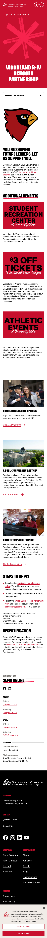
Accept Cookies (23, 933)
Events (26, 866)
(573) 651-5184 (10, 713)
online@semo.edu (11, 727)
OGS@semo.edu (10, 735)
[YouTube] (26, 837)
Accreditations (30, 877)
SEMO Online (13, 680)
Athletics (27, 860)
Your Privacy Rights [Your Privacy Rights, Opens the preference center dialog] (23, 926)
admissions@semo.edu (15, 607)
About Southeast (13, 494)
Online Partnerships (19, 14)
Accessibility (9, 901)
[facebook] (4, 688)
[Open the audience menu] (36, 4)
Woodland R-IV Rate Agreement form (23, 645)
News (26, 855)
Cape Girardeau (11, 855)
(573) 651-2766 (10, 705)
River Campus (10, 860)
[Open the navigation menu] (41, 4)
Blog (25, 871)
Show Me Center (31, 882)
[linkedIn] (19, 837)
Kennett (7, 866)
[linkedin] (9, 688)
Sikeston (7, 871)
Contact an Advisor (14, 564)
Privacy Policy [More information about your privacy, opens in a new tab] (31, 921)
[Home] (14, 5)
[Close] (44, 908)
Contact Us (8, 826)
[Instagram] (12, 837)
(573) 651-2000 (10, 820)
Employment (9, 896)
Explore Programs (14, 425)
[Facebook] (5, 837)
